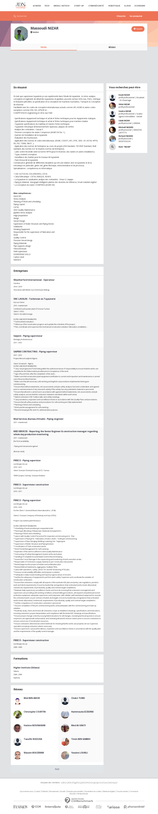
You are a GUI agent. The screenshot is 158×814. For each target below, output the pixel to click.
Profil (44, 47)
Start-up (79, 5)
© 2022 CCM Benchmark (79, 794)
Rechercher (22, 16)
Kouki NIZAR (124, 95)
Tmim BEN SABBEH (80, 739)
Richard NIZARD (126, 136)
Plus (57, 769)
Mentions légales (109, 791)
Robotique (114, 5)
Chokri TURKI (78, 698)
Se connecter (136, 16)
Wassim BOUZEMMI (34, 752)
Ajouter (139, 28)
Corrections (134, 791)
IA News (37, 5)
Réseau (112, 47)
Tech (46, 5)
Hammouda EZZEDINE (82, 711)
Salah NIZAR (124, 120)
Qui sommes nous (26, 791)
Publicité (45, 791)
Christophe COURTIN (35, 711)
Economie (140, 5)
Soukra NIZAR (125, 111)
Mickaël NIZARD (126, 127)
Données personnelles (75, 791)
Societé (62, 791)
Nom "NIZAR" (125, 146)
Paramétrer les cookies (93, 791)
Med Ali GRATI (78, 725)
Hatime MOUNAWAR (34, 725)
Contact (37, 791)
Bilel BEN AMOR (32, 698)
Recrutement (54, 791)
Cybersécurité (96, 5)
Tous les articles (122, 791)
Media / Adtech (61, 5)
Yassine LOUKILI (79, 752)
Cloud (127, 5)
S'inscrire (121, 16)
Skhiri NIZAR (124, 104)
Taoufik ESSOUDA (33, 739)
